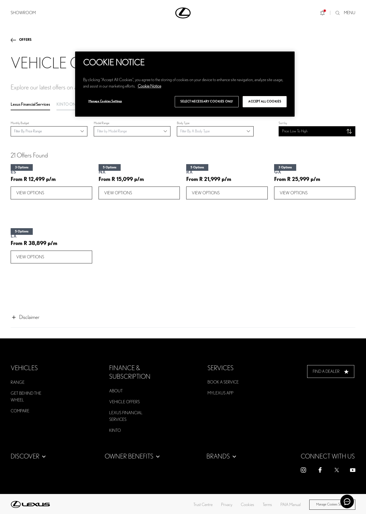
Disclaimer (25, 317)
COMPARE (20, 411)
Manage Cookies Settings (332, 504)
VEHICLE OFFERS (124, 402)
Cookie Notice (149, 86)
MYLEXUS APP (220, 393)
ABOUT (116, 391)
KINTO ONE (67, 104)
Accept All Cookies (264, 101)
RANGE (18, 382)
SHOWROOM (23, 13)
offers (25, 40)
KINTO (115, 430)
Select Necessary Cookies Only (206, 101)
